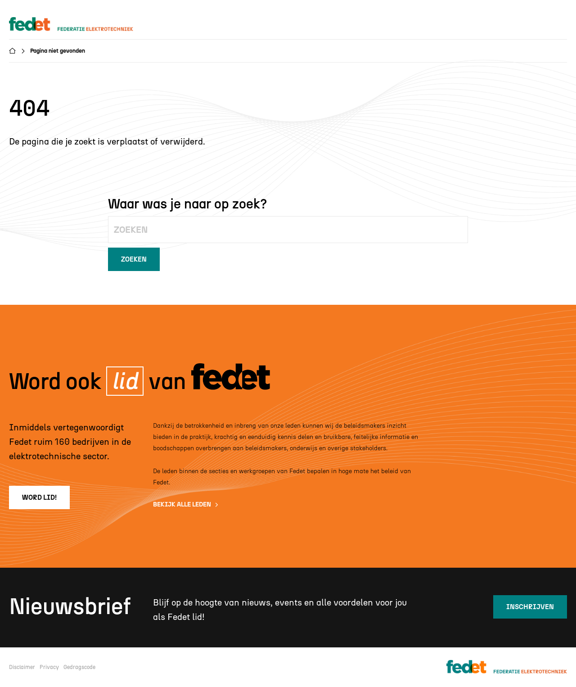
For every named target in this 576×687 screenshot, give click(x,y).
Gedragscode (79, 667)
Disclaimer (22, 667)
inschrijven (530, 607)
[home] (79, 24)
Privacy (49, 667)
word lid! (39, 497)
